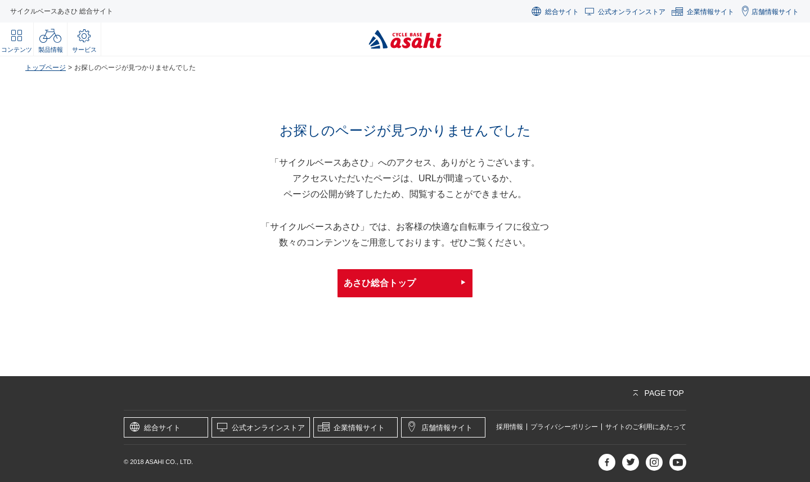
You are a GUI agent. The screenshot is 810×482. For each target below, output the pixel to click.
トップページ (45, 68)
